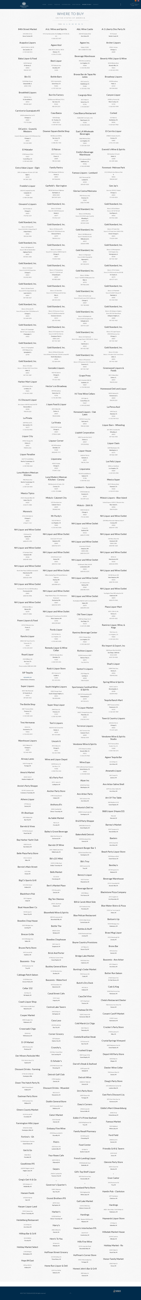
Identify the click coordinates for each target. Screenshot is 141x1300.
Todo (60, 24)
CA (64, 24)
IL (67, 24)
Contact (95, 4)
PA (79, 24)
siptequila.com (27, 677)
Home (44, 4)
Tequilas (57, 4)
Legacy (50, 4)
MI (69, 24)
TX (82, 24)
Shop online (76, 4)
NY (76, 24)
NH (73, 24)
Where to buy (86, 4)
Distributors (66, 4)
